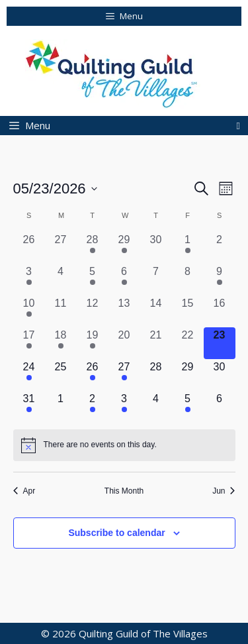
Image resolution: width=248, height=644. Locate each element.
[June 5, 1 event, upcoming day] (188, 407)
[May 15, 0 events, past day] (188, 311)
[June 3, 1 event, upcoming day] (124, 407)
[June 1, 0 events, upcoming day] (61, 407)
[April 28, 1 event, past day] (92, 248)
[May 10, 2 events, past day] (29, 311)
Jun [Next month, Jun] (223, 491)
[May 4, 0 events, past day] (61, 279)
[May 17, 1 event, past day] (29, 343)
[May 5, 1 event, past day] (92, 279)
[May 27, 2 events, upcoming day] (124, 375)
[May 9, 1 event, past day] (219, 279)
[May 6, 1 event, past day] (124, 279)
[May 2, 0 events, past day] (219, 248)
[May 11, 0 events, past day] (61, 311)
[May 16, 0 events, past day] (219, 311)
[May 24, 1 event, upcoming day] (29, 375)
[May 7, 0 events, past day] (156, 279)
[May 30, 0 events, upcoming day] (219, 375)
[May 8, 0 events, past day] (188, 279)
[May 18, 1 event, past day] (61, 343)
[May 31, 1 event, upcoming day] (29, 407)
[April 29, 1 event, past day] (124, 248)
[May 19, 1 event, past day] (92, 343)
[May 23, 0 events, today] (219, 343)
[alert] (124, 445)
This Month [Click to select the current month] (124, 491)
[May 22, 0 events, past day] (188, 343)
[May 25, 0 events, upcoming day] (61, 375)
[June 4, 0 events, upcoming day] (156, 407)
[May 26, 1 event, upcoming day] (92, 375)
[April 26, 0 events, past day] (29, 248)
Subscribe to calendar (116, 532)
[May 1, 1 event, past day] (188, 248)
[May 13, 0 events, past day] (124, 311)
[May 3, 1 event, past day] (29, 279)
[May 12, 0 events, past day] (92, 311)
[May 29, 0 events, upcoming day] (188, 375)
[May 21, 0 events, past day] (156, 343)
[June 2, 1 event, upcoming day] (92, 407)
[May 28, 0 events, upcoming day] (156, 375)
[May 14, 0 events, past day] (156, 311)
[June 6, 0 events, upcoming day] (219, 407)
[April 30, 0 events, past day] (156, 248)
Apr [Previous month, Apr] (24, 491)
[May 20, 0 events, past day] (124, 343)
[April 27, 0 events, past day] (61, 248)
